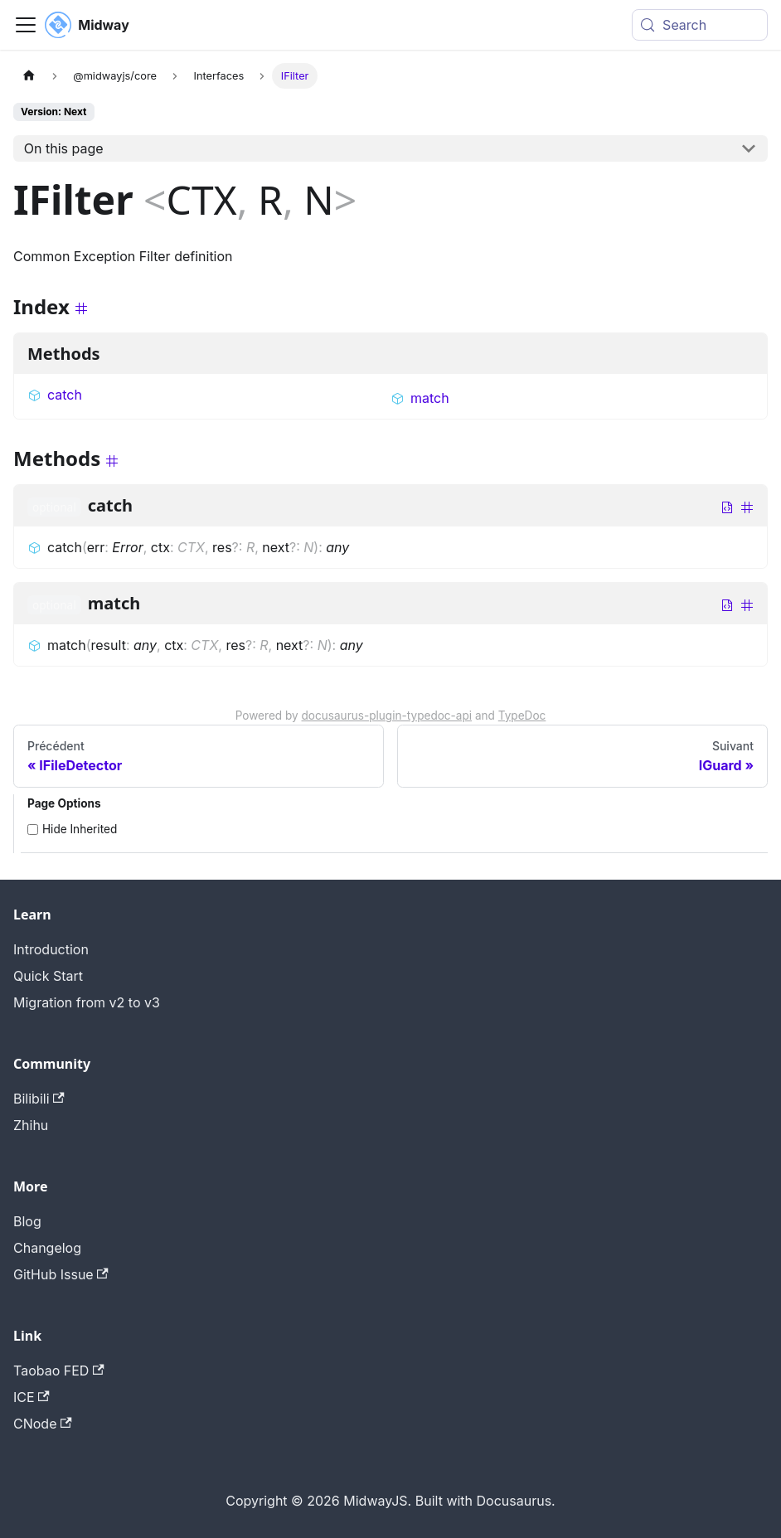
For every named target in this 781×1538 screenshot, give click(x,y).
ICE (31, 1397)
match (419, 398)
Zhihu (30, 1125)
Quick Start (48, 976)
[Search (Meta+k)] (700, 25)
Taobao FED (58, 1370)
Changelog (47, 1248)
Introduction (51, 949)
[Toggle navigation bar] (25, 24)
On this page (64, 148)
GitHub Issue (61, 1274)
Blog (27, 1221)
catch (54, 394)
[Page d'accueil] (29, 76)
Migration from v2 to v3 (86, 1002)
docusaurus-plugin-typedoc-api (387, 715)
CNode (42, 1423)
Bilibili (39, 1098)
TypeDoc (522, 715)
